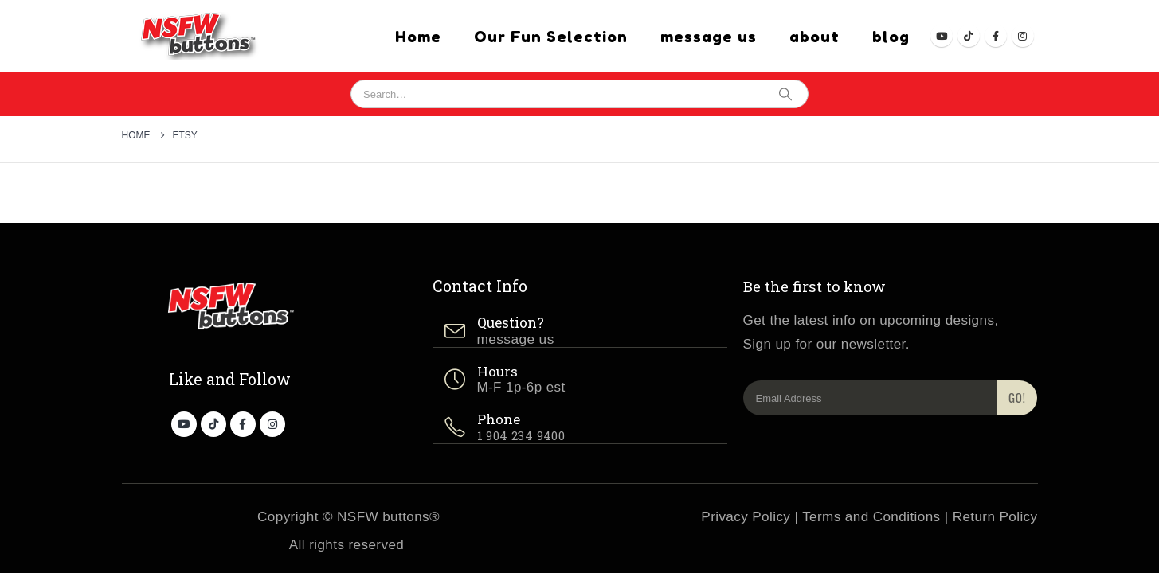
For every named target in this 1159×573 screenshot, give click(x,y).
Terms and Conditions (871, 516)
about (814, 36)
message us (708, 36)
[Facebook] (996, 36)
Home (418, 36)
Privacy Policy (745, 516)
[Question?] (580, 331)
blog (891, 36)
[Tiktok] (968, 36)
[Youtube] (941, 36)
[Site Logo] (193, 36)
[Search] (785, 93)
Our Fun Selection (551, 36)
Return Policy (995, 516)
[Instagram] (1023, 36)
